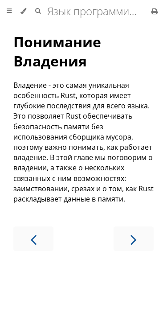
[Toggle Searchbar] (38, 11)
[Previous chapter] (33, 238)
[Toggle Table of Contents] (9, 11)
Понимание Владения (57, 51)
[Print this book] (154, 11)
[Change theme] (23, 11)
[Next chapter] (134, 238)
